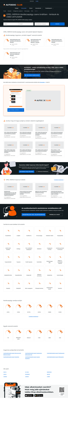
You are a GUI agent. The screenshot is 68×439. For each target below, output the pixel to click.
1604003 (5, 376)
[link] (16, 8)
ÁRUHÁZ (32, 1)
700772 (4, 372)
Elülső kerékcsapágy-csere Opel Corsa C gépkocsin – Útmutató (15, 54)
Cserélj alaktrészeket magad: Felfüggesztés (55, 357)
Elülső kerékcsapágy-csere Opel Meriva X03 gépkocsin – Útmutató (57, 41)
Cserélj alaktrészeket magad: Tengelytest (11, 357)
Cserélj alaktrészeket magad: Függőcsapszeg (55, 353)
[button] (38, 8)
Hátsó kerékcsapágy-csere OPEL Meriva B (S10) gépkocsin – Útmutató (36, 41)
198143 (4, 374)
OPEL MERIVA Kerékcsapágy (33, 75)
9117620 (27, 372)
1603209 (27, 376)
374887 (48, 376)
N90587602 (49, 372)
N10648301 (27, 374)
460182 (48, 374)
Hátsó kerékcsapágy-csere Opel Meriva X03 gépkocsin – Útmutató (15, 41)
